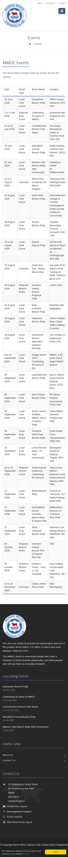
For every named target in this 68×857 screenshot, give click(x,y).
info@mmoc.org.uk (15, 806)
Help (40, 3)
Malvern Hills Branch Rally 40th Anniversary (25, 726)
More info (26, 854)
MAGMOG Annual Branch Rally (19, 716)
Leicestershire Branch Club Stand (20, 706)
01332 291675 (12, 816)
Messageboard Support (17, 811)
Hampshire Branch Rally (15, 686)
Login (62, 3)
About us (8, 755)
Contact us (9, 760)
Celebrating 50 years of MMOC (19, 696)
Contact (51, 3)
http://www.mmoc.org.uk (17, 822)
